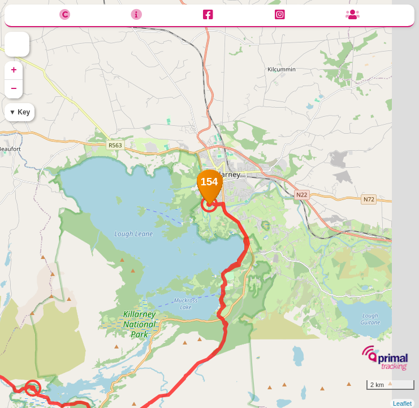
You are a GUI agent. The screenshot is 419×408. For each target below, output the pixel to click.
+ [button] (14, 70)
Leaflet (402, 403)
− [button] (14, 89)
